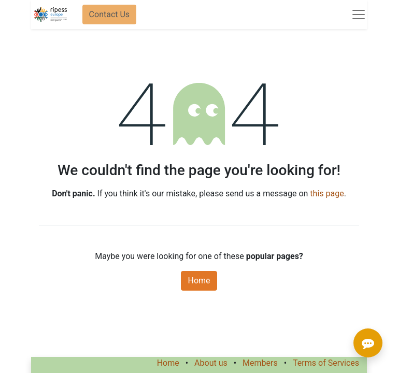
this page (327, 193)
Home (199, 280)
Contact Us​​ (109, 14)
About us (211, 363)
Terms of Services (326, 363)
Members (260, 363)
